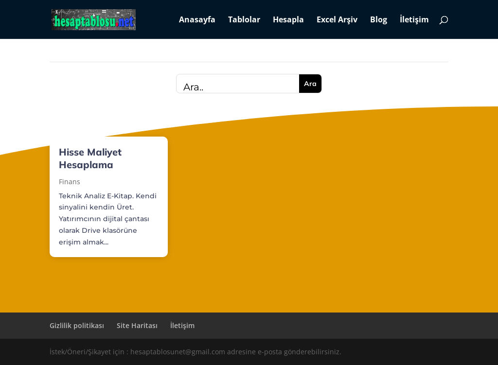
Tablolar (244, 20)
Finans (69, 181)
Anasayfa (197, 20)
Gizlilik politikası (77, 325)
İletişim (414, 20)
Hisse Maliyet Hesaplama (90, 158)
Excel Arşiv (337, 20)
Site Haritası (137, 325)
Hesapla (288, 20)
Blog (378, 20)
